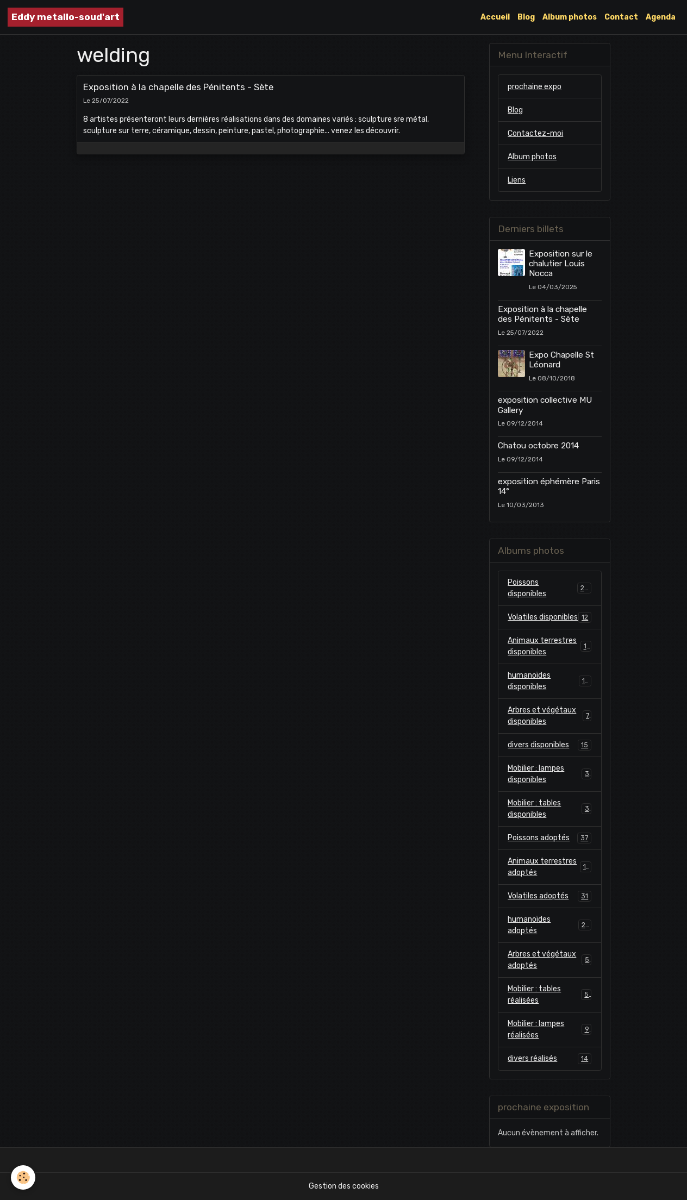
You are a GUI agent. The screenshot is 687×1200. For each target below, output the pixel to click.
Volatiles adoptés (549, 896)
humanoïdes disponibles (549, 681)
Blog (526, 17)
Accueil (495, 17)
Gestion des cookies (344, 1186)
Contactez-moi (535, 133)
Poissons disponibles (549, 588)
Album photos (569, 17)
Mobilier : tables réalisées (549, 994)
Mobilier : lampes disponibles (549, 774)
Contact (621, 17)
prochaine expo (534, 86)
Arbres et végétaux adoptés (549, 959)
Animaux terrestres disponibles (549, 646)
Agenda (661, 17)
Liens (517, 180)
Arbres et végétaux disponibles (549, 715)
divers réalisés (549, 1058)
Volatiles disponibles (549, 617)
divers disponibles (549, 745)
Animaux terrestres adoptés (549, 867)
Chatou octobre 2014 (538, 446)
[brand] (65, 17)
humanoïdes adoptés (549, 925)
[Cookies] (23, 1177)
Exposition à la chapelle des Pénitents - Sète (178, 87)
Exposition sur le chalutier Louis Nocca (560, 264)
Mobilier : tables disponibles (549, 808)
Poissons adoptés (549, 838)
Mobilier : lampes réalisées (549, 1029)
